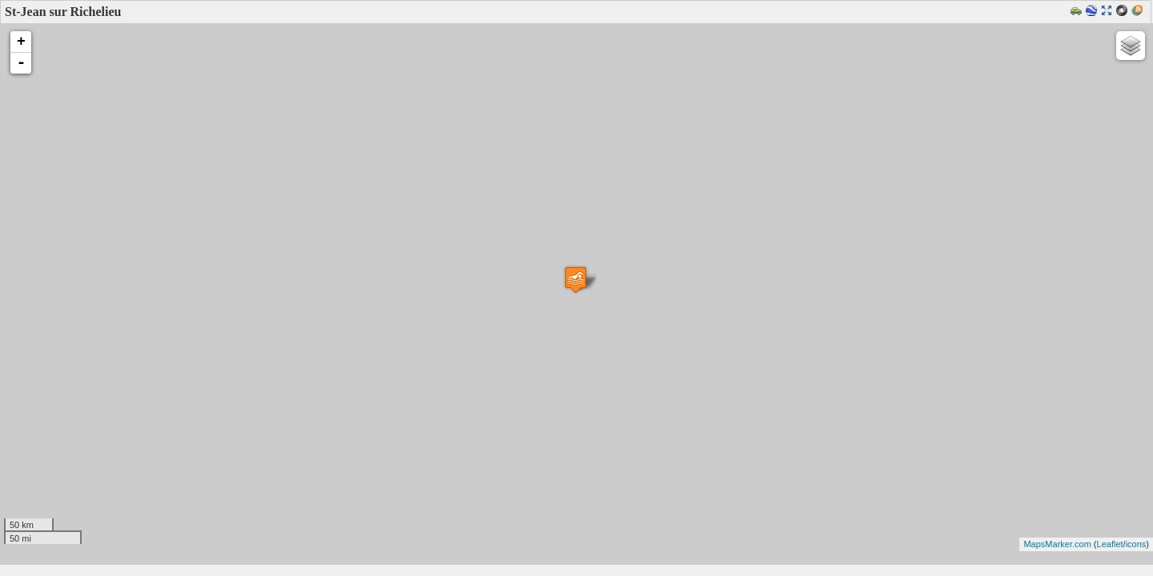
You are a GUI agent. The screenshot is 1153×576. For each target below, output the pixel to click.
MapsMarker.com (1057, 544)
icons (1136, 544)
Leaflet (1110, 544)
